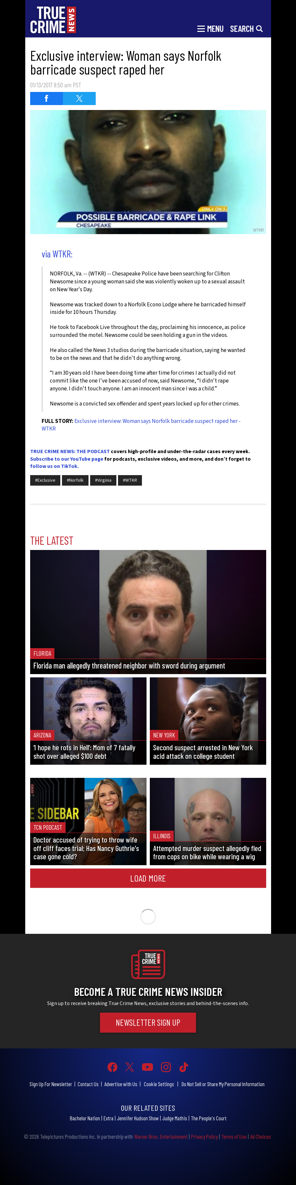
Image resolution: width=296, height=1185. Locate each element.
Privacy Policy (204, 1136)
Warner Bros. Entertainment (160, 1136)
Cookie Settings (159, 1084)
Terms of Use (234, 1136)
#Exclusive (45, 480)
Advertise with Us (120, 1084)
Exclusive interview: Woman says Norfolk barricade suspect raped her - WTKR (141, 425)
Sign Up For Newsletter (51, 1084)
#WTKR (130, 480)
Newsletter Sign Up (148, 1022)
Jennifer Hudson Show (138, 1118)
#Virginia (103, 480)
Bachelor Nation (85, 1118)
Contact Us (88, 1084)
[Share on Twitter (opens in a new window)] (79, 98)
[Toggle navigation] (210, 27)
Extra (108, 1118)
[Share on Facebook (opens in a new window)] (46, 98)
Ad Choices (260, 1136)
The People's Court (209, 1118)
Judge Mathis (174, 1118)
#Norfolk (75, 480)
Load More (148, 878)
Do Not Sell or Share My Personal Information (223, 1084)
